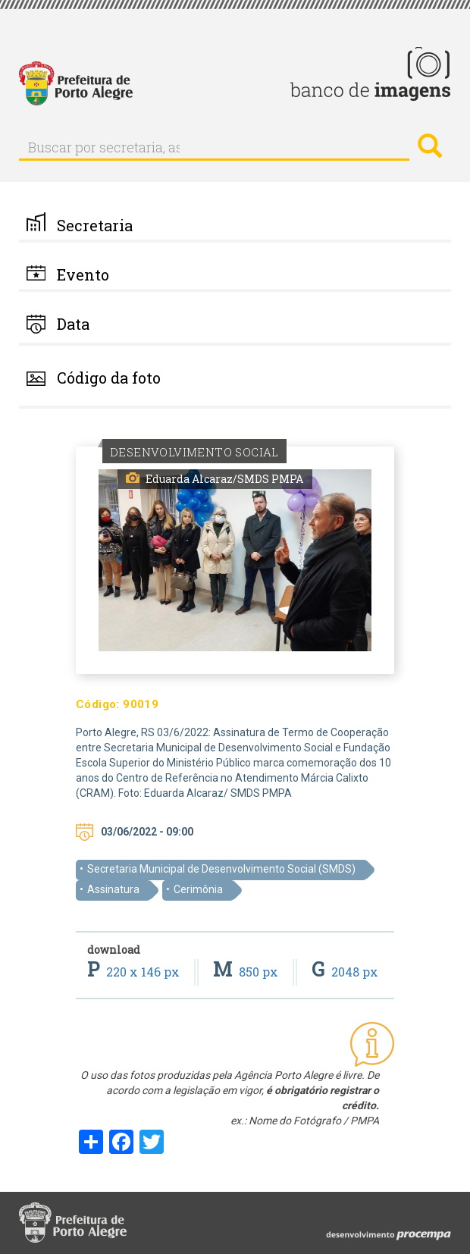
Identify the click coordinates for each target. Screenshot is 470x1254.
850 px (247, 972)
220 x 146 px (135, 972)
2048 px (345, 972)
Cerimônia (198, 889)
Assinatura (113, 889)
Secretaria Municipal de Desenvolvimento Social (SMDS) (221, 869)
